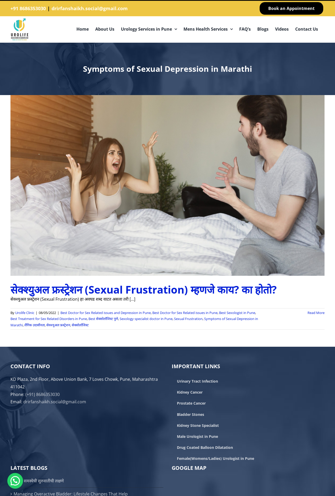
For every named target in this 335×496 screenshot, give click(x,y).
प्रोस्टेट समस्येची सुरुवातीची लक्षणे (39, 481)
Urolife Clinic (24, 312)
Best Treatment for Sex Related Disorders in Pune (48, 318)
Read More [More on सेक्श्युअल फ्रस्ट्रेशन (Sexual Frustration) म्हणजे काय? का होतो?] (316, 312)
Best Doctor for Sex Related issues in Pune (184, 312)
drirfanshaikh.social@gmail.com (90, 8)
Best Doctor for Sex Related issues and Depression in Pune (105, 312)
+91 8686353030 (28, 8)
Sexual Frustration (188, 318)
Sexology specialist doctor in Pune (146, 318)
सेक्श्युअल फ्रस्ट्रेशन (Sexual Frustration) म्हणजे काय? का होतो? (143, 289)
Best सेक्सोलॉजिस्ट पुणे (103, 318)
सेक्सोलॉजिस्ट (80, 325)
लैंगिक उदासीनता (34, 325)
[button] (15, 481)
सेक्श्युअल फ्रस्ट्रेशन (58, 325)
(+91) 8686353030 (42, 394)
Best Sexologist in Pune (237, 312)
